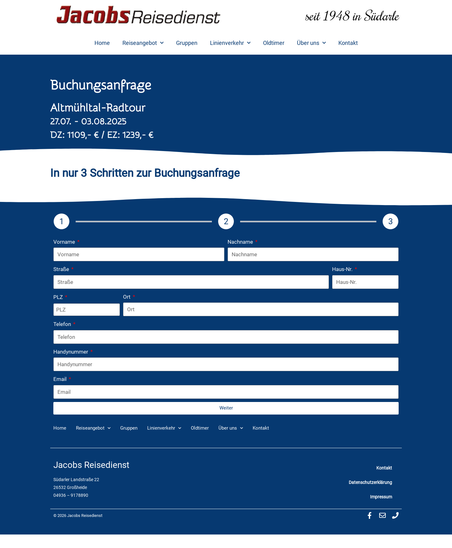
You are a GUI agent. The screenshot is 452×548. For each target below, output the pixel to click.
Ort (127, 297)
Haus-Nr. (343, 269)
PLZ (58, 297)
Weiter (226, 408)
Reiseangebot (143, 43)
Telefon (62, 324)
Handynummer (71, 352)
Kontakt (348, 43)
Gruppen (186, 43)
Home (102, 43)
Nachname (241, 242)
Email (60, 379)
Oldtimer (273, 43)
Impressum (381, 496)
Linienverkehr (230, 43)
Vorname (64, 242)
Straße (61, 269)
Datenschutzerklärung (370, 482)
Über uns (311, 43)
